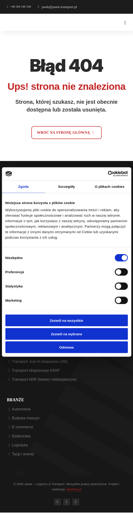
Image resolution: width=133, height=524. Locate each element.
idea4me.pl (73, 489)
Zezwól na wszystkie (66, 320)
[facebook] (57, 502)
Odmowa (66, 347)
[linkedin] (75, 502)
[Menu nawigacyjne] (125, 22)
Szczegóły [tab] (66, 186)
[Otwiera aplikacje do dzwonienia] (19, 7)
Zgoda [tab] (23, 186)
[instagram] (66, 502)
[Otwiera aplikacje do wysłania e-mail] (57, 7)
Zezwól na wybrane (66, 334)
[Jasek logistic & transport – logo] (24, 19)
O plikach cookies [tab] (109, 186)
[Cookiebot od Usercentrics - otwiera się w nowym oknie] (108, 174)
